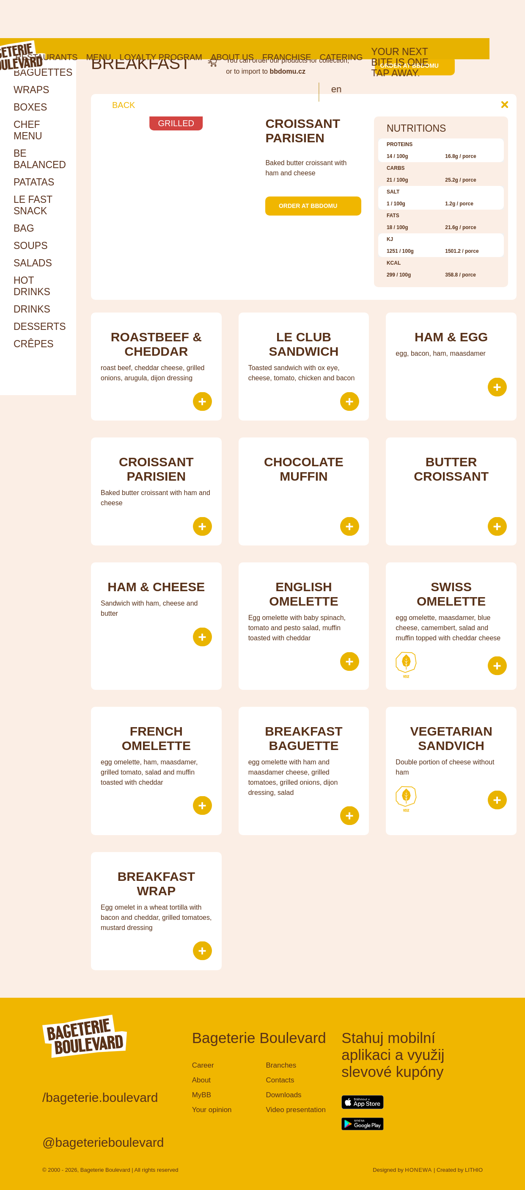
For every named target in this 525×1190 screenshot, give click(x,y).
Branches (281, 1065)
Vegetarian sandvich (451, 738)
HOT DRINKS (32, 286)
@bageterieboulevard (103, 1142)
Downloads (283, 1095)
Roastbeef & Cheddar (156, 344)
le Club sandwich (303, 344)
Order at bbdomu (414, 65)
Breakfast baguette (303, 738)
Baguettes (43, 72)
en (372, 51)
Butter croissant (451, 469)
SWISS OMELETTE (451, 594)
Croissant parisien (156, 469)
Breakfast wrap (156, 883)
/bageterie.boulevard (100, 1097)
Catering (376, 19)
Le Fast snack (33, 205)
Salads (33, 262)
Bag (24, 228)
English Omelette (303, 594)
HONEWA (418, 1170)
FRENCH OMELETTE (156, 738)
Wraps (31, 89)
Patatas (34, 182)
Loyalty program (196, 19)
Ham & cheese (156, 587)
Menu (133, 19)
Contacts (280, 1080)
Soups (31, 245)
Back (117, 105)
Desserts (40, 326)
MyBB (201, 1095)
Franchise (322, 19)
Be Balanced (40, 159)
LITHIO (474, 1170)
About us (267, 19)
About (201, 1080)
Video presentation (295, 1110)
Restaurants (82, 19)
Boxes (30, 107)
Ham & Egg (451, 337)
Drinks (32, 309)
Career (203, 1065)
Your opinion (212, 1110)
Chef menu (28, 130)
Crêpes (34, 343)
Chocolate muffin (304, 469)
